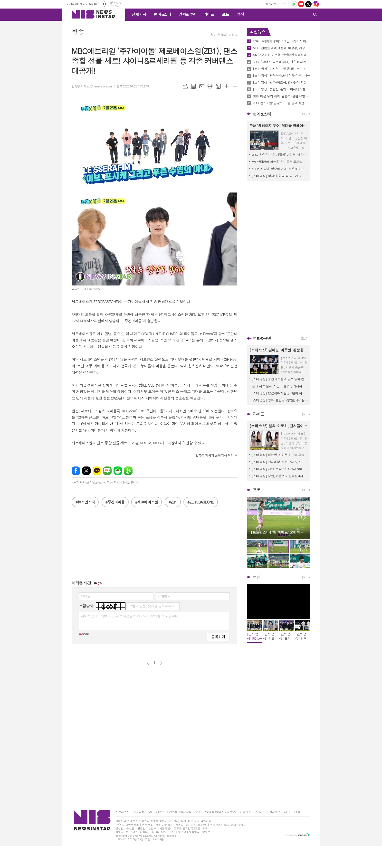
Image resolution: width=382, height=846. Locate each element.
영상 (240, 14)
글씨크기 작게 (234, 86)
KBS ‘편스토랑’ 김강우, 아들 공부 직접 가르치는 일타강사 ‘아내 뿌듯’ (281, 103)
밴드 (128, 470)
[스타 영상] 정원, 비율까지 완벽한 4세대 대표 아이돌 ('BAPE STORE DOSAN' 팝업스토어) (279, 476)
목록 (193, 86)
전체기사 (139, 14)
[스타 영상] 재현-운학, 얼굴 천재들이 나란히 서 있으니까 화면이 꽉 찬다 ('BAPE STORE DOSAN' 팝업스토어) (279, 468)
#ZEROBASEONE (200, 501)
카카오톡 (97, 470)
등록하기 (218, 636)
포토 (225, 14)
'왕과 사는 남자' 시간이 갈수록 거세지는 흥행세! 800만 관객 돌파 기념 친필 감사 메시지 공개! (279, 386)
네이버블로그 (107, 470)
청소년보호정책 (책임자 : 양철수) (215, 812)
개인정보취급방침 (180, 812)
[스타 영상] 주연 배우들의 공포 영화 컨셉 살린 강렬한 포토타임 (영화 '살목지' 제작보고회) (279, 379)
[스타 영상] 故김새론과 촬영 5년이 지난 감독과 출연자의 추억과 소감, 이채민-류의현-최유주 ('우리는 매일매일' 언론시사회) (279, 393)
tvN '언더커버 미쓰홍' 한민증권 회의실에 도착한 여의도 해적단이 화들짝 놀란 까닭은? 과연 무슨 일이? (281, 55)
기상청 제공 (113, 5)
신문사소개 (122, 812)
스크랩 (218, 86)
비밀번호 (164, 596)
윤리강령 (138, 812)
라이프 (208, 14)
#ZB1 (173, 501)
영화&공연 (187, 14)
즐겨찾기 (93, 4)
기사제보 (274, 812)
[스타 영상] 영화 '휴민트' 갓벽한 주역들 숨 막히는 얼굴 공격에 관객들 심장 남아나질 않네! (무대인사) (279, 400)
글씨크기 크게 (226, 86)
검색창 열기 (315, 15)
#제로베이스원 (146, 501)
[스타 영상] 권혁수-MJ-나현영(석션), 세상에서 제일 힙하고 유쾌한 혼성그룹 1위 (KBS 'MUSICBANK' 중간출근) (281, 75)
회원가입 (271, 4)
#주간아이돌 (115, 501)
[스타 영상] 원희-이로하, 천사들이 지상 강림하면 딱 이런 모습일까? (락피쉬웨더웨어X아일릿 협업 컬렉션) (281, 82)
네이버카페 (118, 470)
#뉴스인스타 (85, 501)
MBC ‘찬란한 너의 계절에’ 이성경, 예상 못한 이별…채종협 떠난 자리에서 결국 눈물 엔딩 (281, 48)
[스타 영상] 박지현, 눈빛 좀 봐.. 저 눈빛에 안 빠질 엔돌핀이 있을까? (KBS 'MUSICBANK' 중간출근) (281, 69)
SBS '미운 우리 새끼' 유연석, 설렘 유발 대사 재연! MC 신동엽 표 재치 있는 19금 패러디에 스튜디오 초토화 (281, 96)
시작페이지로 (77, 4)
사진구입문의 (292, 812)
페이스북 (76, 470)
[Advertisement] (39, 95)
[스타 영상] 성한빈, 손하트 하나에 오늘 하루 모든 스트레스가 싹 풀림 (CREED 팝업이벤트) (281, 89)
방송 (234, 34)
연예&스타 (162, 14)
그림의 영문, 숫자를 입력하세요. (152, 606)
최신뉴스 (257, 32)
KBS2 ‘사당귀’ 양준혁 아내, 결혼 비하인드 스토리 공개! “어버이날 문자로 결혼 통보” (281, 62)
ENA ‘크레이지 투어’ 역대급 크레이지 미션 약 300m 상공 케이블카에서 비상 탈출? (281, 41)
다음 (161, 662)
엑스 (86, 470)
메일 (201, 86)
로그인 (283, 4)
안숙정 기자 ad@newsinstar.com (92, 86)
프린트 (210, 86)
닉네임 (85, 596)
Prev (253, 517)
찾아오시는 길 (156, 812)
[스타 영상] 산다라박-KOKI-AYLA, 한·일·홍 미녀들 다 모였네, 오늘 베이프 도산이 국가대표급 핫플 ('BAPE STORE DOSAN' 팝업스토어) (279, 461)
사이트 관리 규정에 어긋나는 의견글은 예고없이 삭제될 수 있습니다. (130, 616)
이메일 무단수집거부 (252, 812)
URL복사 (185, 86)
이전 (148, 662)
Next (304, 517)
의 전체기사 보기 (214, 455)
